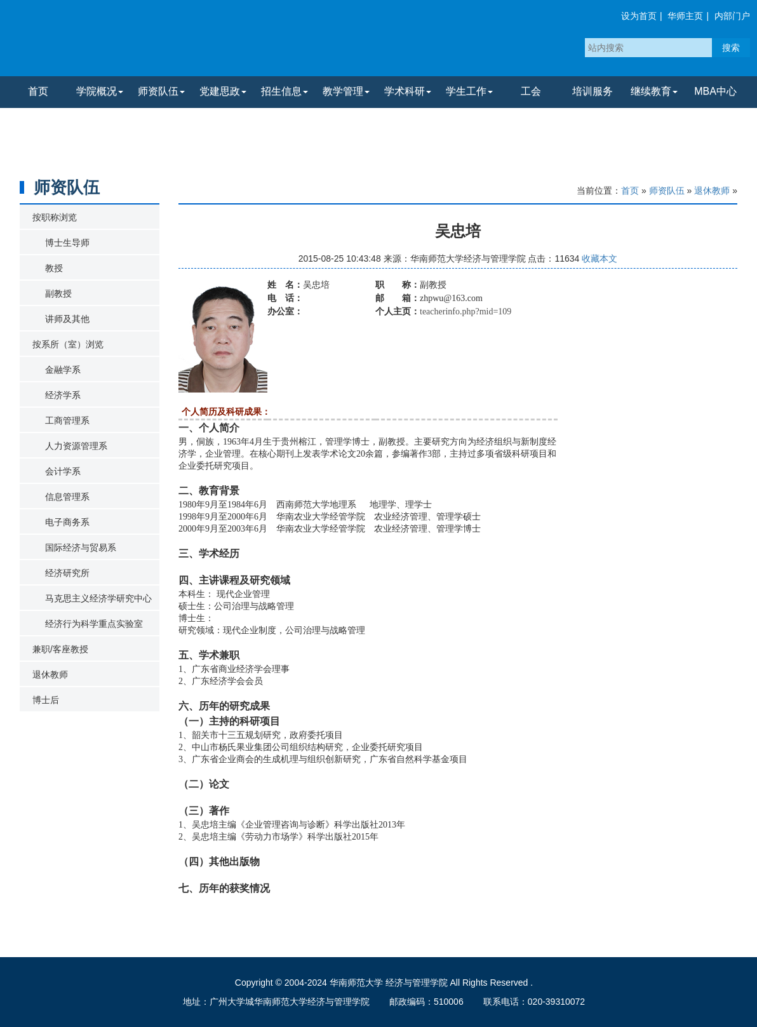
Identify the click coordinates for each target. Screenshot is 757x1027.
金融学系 (63, 370)
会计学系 (63, 471)
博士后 (45, 700)
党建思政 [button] (222, 91)
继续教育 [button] (654, 91)
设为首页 (639, 16)
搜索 (731, 48)
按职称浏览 (54, 217)
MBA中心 (715, 91)
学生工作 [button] (469, 91)
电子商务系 (67, 522)
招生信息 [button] (284, 91)
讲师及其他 (67, 319)
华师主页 (685, 16)
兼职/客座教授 (60, 649)
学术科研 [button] (407, 91)
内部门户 (732, 16)
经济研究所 (67, 573)
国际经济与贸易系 (80, 547)
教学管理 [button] (346, 91)
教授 (54, 268)
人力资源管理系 (76, 446)
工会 (531, 91)
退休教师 (50, 674)
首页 (38, 91)
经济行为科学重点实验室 (94, 624)
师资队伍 (667, 190)
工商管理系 (67, 420)
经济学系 (63, 395)
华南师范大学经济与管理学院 (158, 41)
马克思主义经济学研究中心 (98, 598)
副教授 (58, 293)
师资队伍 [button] (161, 91)
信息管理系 (67, 497)
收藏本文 (599, 258)
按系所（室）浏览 (68, 344)
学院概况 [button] (99, 91)
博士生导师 (67, 243)
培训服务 (592, 91)
